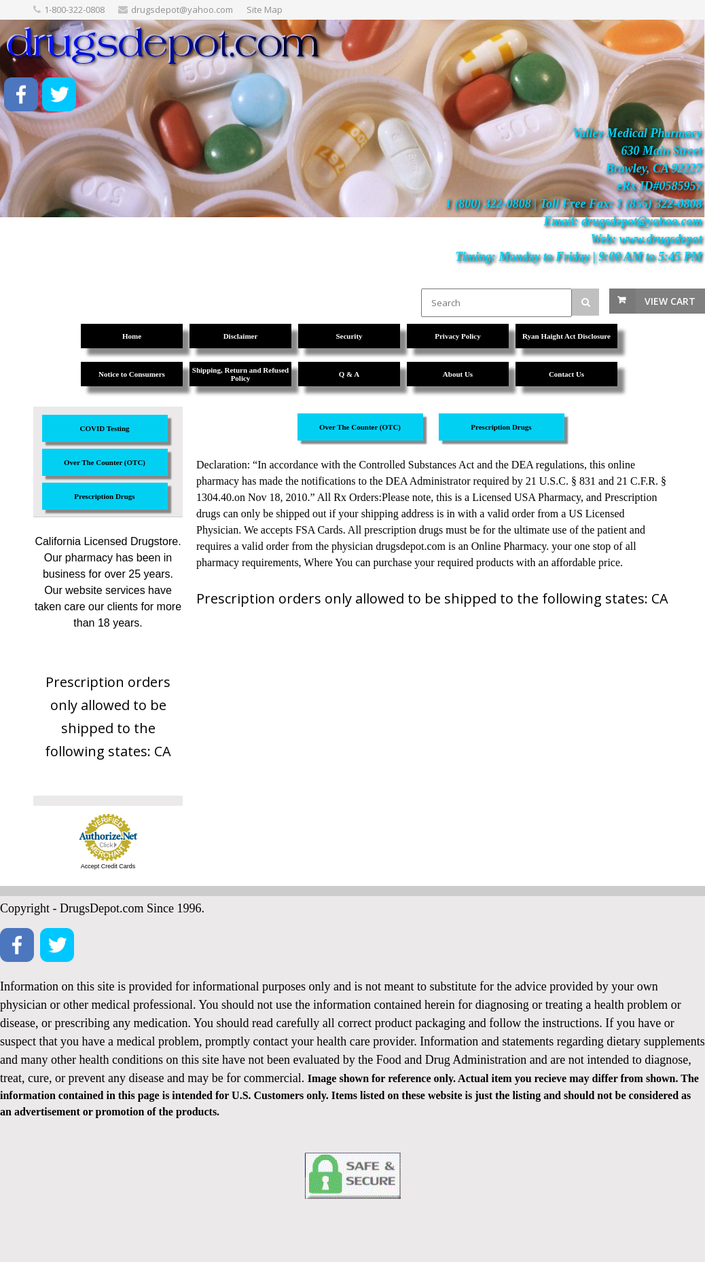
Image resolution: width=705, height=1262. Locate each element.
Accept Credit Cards (108, 866)
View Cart (670, 301)
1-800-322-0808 (74, 9)
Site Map (265, 9)
